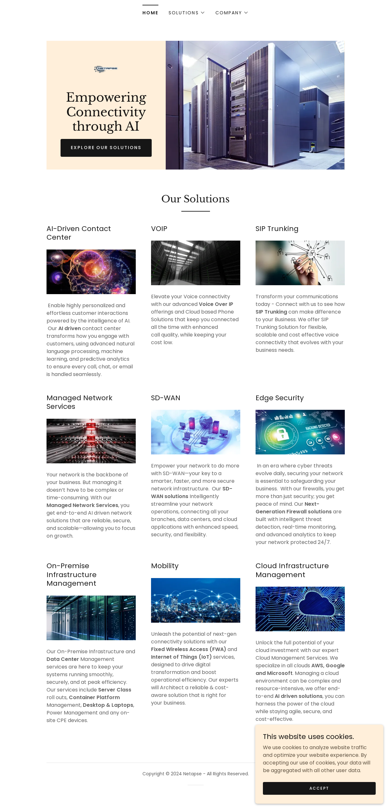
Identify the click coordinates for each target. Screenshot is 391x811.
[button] (187, 13)
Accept (319, 788)
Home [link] (150, 13)
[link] (106, 69)
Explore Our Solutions (106, 148)
